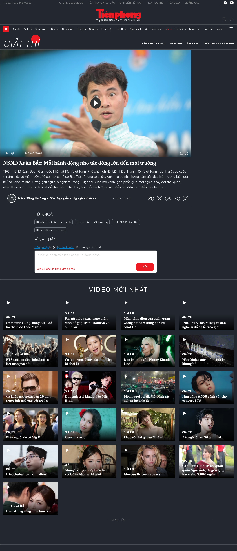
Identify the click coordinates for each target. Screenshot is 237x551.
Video (220, 29)
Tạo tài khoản (65, 247)
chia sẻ (151, 198)
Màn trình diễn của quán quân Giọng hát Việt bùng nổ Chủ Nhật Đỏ (147, 322)
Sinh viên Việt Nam (131, 2)
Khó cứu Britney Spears (142, 474)
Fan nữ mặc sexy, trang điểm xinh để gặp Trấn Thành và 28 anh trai (87, 322)
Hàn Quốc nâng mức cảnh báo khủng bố (204, 361)
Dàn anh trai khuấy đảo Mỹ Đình (86, 398)
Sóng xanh (41, 29)
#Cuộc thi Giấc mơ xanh (53, 222)
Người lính (136, 29)
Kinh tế (28, 29)
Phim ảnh (176, 43)
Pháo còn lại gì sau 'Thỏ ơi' (143, 437)
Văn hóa (156, 29)
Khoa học (194, 29)
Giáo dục (181, 29)
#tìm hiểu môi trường (92, 222)
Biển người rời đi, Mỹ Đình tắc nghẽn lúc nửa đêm (147, 398)
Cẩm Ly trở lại (76, 437)
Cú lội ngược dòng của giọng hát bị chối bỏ (89, 361)
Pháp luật (107, 29)
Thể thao (121, 29)
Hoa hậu (208, 29)
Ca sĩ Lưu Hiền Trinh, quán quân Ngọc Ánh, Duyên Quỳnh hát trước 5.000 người (205, 470)
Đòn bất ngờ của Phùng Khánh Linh (147, 361)
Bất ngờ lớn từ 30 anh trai (201, 437)
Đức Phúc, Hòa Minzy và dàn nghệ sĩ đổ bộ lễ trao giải (204, 325)
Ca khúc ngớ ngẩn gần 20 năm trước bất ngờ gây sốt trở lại (28, 398)
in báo (177, 198)
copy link (168, 198)
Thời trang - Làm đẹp (218, 43)
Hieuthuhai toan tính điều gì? (28, 474)
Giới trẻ (93, 29)
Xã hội (16, 29)
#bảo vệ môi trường (50, 230)
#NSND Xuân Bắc (125, 222)
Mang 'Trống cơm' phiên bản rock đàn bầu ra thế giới (86, 472)
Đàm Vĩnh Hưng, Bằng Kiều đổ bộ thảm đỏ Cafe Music (29, 325)
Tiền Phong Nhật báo (101, 2)
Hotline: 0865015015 (71, 2)
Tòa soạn (174, 2)
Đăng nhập (41, 247)
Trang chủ (6, 29)
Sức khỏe (67, 29)
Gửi (145, 267)
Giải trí (168, 29)
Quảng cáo (192, 2)
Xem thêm (231, 29)
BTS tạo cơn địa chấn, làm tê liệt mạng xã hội (27, 361)
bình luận (185, 198)
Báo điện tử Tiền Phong (118, 15)
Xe (146, 29)
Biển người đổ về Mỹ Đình (25, 437)
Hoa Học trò (155, 2)
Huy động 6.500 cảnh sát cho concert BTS (204, 398)
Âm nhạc (193, 43)
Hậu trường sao (153, 43)
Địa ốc (55, 29)
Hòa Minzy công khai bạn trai (28, 511)
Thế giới (81, 29)
